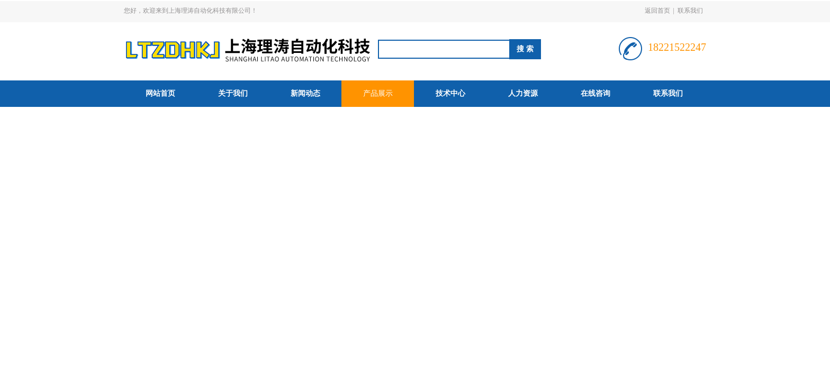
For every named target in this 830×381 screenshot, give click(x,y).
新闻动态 (305, 93)
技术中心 (450, 93)
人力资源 (523, 93)
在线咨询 (595, 93)
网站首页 (160, 93)
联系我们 (690, 10)
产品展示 (378, 93)
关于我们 (233, 93)
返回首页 (657, 10)
